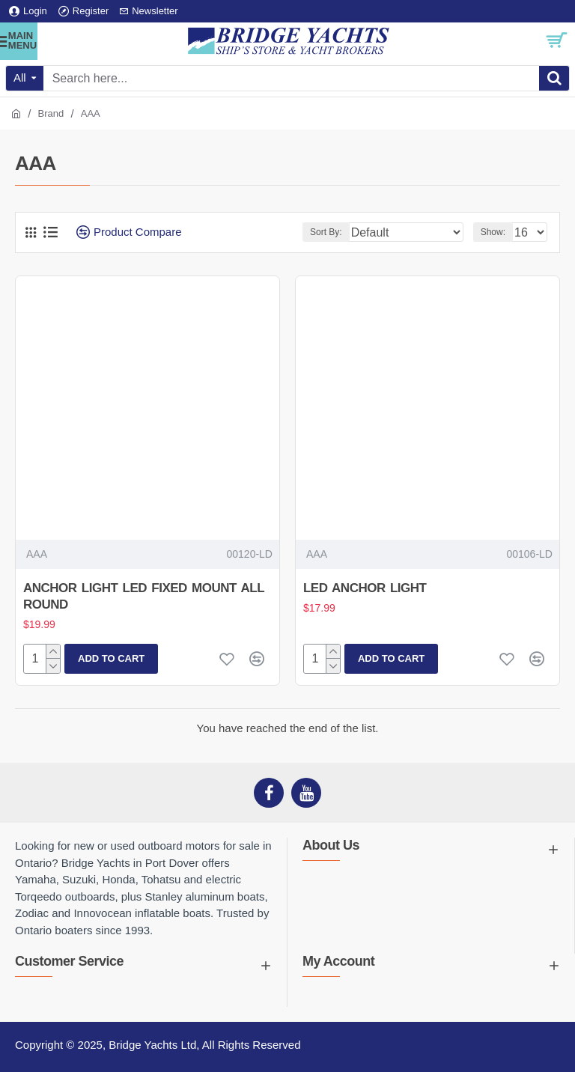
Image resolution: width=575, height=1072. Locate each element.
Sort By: (326, 232)
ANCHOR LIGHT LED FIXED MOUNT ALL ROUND (143, 596)
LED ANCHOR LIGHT (364, 588)
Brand (51, 113)
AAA (36, 554)
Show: (493, 232)
